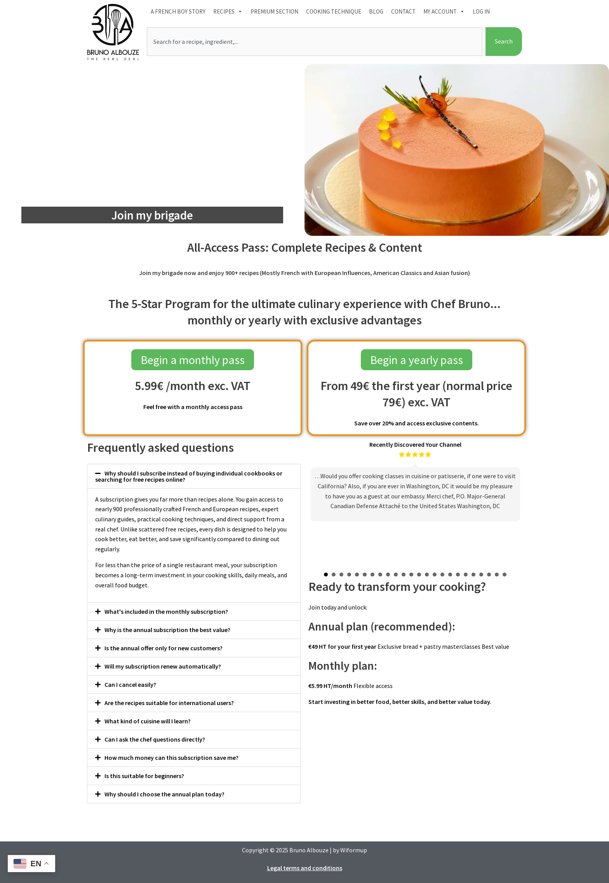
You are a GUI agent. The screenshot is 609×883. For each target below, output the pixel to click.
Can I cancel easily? (130, 684)
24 (504, 574)
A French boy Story (178, 11)
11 (403, 574)
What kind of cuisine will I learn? (147, 721)
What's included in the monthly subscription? (166, 611)
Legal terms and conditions (304, 868)
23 (497, 574)
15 (435, 574)
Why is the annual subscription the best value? (167, 630)
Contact (403, 11)
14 (427, 574)
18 (458, 574)
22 (489, 574)
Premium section (274, 11)
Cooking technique (333, 11)
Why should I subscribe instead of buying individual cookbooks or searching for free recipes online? (188, 476)
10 (396, 574)
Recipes (228, 11)
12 (411, 574)
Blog (376, 11)
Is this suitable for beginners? (144, 776)
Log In (481, 11)
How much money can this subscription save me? (171, 757)
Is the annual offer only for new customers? (163, 648)
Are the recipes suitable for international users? (169, 703)
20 (473, 574)
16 (442, 574)
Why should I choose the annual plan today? (164, 794)
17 (450, 574)
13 (419, 574)
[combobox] (314, 41)
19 (466, 574)
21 (481, 574)
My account (444, 11)
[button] (193, 476)
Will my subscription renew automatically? (162, 666)
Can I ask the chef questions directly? (154, 739)
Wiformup (353, 850)
